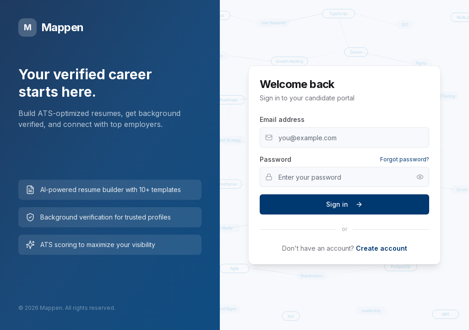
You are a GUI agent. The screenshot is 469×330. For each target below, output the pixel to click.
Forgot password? (404, 159)
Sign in (344, 204)
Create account (381, 248)
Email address (282, 119)
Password (275, 159)
